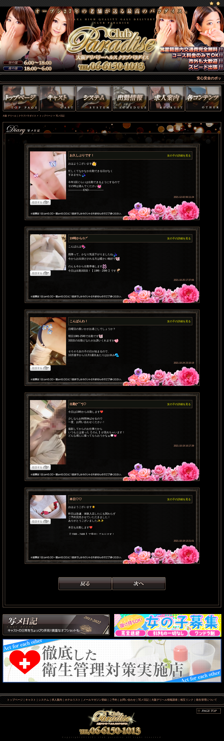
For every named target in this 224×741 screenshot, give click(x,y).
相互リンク (186, 699)
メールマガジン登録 (95, 699)
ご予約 (113, 699)
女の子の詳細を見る (179, 155)
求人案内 (57, 699)
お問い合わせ (128, 699)
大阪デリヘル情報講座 (164, 699)
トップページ (20, 99)
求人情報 (167, 99)
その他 (203, 99)
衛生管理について (206, 699)
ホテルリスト (72, 699)
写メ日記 (56, 625)
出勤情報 (130, 99)
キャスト (57, 99)
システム (94, 99)
